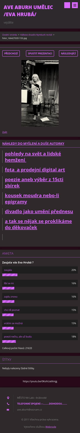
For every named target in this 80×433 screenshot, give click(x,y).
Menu (75, 5)
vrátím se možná (13, 323)
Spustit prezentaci (40, 53)
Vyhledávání (67, 5)
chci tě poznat (12, 310)
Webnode (50, 426)
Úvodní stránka (9, 34)
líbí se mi (9, 283)
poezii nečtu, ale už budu (18, 336)
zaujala (8, 270)
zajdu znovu (10, 296)
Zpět (4, 132)
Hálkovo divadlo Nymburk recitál (36, 34)
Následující (68, 53)
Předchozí (11, 53)
